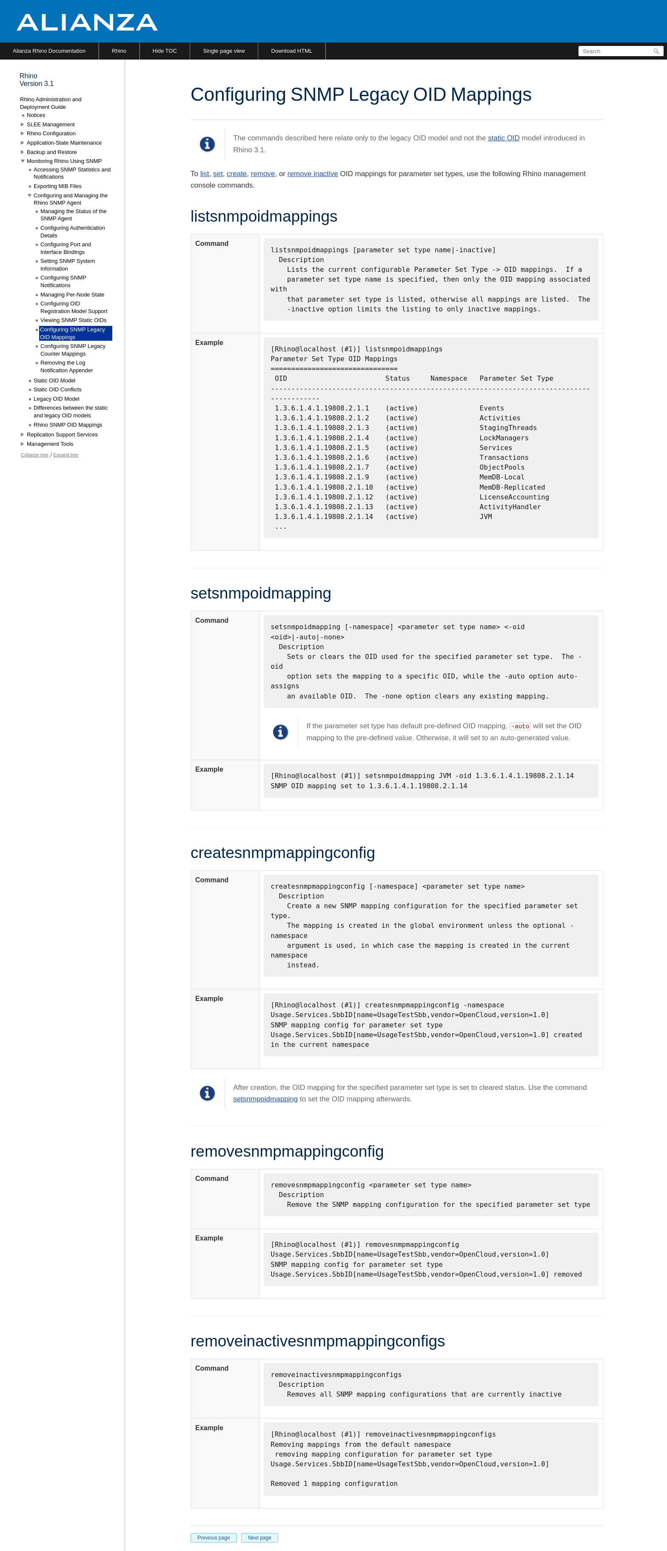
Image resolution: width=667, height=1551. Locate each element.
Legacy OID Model (57, 399)
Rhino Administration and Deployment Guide (51, 103)
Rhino (119, 51)
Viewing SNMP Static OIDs (73, 320)
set (218, 174)
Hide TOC (165, 51)
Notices (36, 115)
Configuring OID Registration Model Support (74, 307)
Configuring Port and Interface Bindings (65, 248)
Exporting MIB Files (58, 186)
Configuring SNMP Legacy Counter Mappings (72, 350)
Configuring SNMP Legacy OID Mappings (72, 333)
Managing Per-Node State (72, 294)
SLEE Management (51, 124)
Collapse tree (34, 454)
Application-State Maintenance (64, 143)
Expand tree (65, 454)
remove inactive (313, 174)
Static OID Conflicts (58, 389)
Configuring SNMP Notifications (63, 281)
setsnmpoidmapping (265, 1099)
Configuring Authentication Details (72, 232)
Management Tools (50, 444)
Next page (259, 1538)
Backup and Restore (52, 152)
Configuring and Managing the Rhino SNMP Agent (71, 199)
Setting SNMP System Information (67, 265)
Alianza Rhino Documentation (49, 51)
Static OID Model (54, 380)
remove (263, 174)
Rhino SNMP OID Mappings (68, 425)
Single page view (224, 51)
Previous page (213, 1538)
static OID (504, 138)
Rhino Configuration (51, 133)
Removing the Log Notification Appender (66, 366)
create (237, 174)
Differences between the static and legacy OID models (71, 412)
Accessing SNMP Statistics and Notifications (72, 173)
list (204, 174)
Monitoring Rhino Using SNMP (64, 161)
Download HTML (291, 51)
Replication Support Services (62, 434)
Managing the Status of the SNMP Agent (73, 215)
